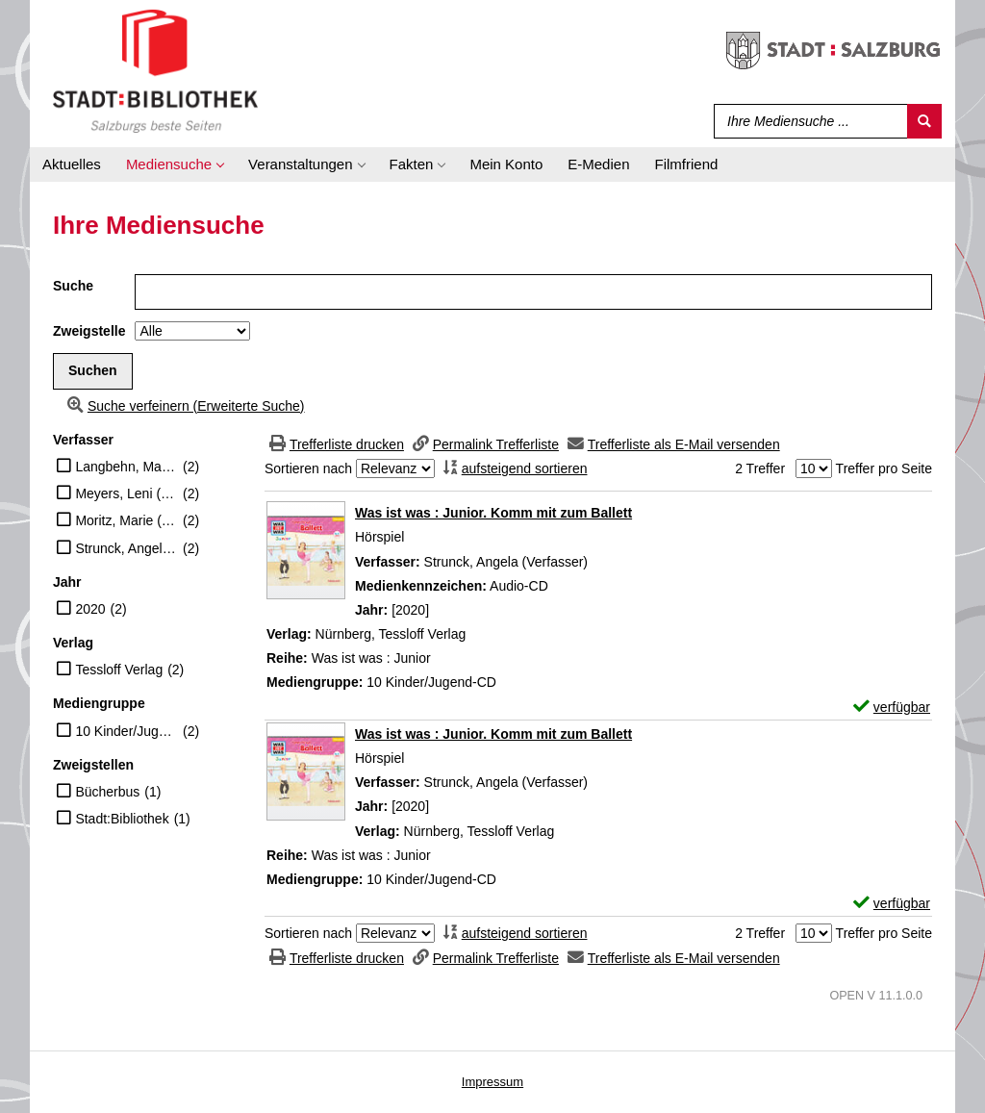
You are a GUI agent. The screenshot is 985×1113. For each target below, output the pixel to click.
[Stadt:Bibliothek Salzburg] (155, 70)
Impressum (492, 1082)
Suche (73, 285)
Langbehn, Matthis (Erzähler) (126, 466)
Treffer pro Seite (884, 468)
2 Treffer (760, 468)
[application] (174, 164)
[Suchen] (924, 121)
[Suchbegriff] (806, 121)
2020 (90, 609)
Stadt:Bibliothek (121, 818)
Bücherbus (107, 791)
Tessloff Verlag (119, 669)
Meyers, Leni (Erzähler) (126, 493)
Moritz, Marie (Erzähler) (126, 520)
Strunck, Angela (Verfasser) (126, 548)
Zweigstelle (89, 331)
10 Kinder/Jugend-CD (126, 731)
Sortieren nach (308, 468)
